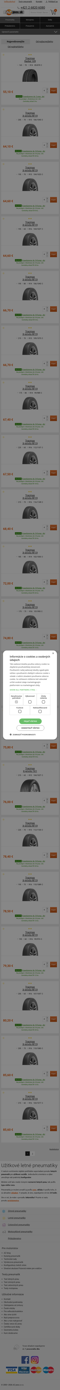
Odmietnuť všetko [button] (30, 728)
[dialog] (30, 695)
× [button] (53, 653)
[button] (30, 689)
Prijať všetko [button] (30, 721)
